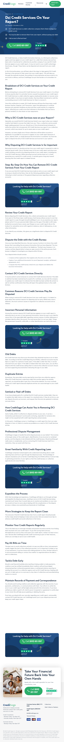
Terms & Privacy (31, 716)
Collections (48, 704)
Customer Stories (29, 3)
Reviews (20, 3)
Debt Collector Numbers (51, 707)
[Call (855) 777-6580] (55, 4)
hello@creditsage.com (32, 713)
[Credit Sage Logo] (9, 4)
